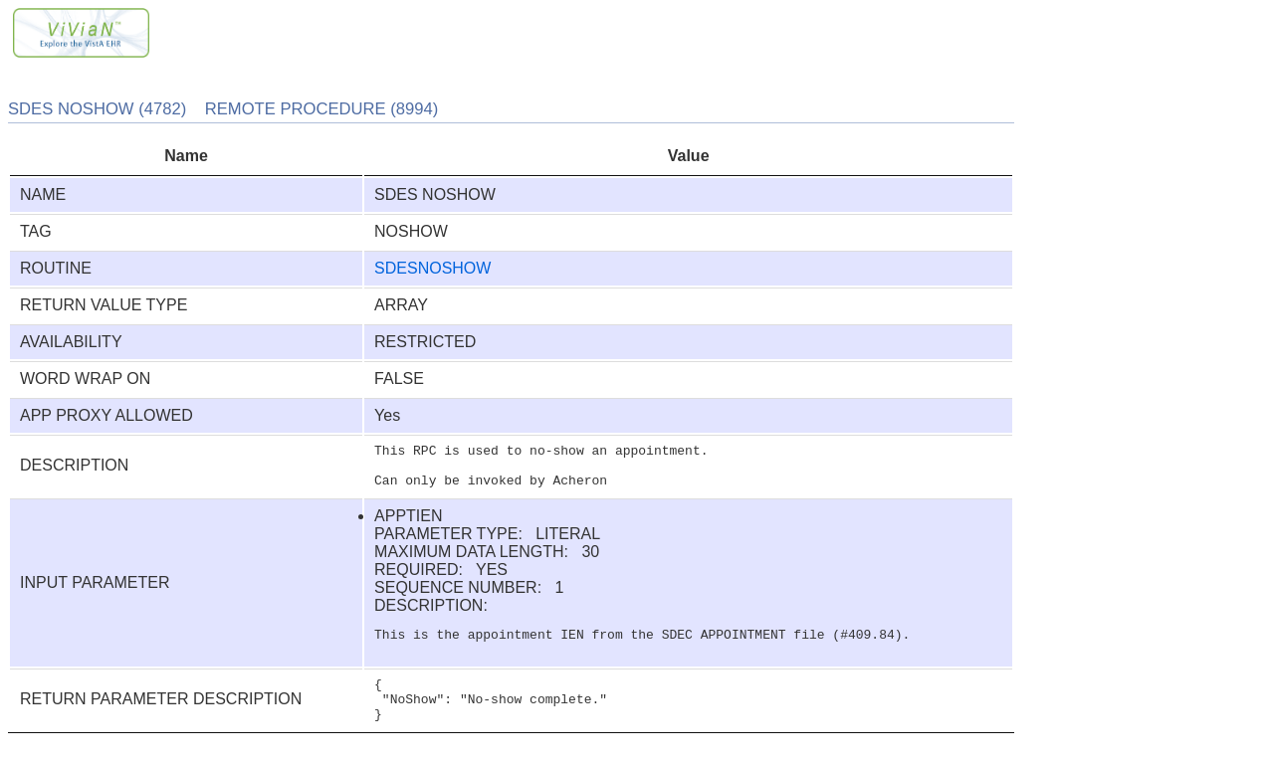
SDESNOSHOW (432, 268)
